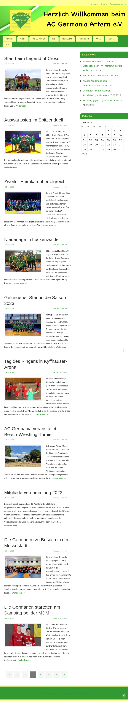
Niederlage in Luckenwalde (31, 239)
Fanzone (111, 39)
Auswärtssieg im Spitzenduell (33, 119)
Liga (54, 39)
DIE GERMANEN (38, 39)
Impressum (93, 4)
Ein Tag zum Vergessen (94, 75)
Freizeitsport (84, 39)
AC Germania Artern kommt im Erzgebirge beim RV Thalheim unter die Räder (102, 66)
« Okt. (84, 153)
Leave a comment (60, 64)
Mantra (73, 693)
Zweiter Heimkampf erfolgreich (35, 181)
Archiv (98, 39)
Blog (7, 44)
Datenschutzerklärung (118, 4)
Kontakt (104, 4)
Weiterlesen (22, 106)
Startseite (9, 39)
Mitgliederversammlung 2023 (33, 492)
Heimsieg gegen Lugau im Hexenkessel (102, 100)
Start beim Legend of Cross (31, 58)
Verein (23, 39)
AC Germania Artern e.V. (50, 693)
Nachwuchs (67, 39)
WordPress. (82, 693)
